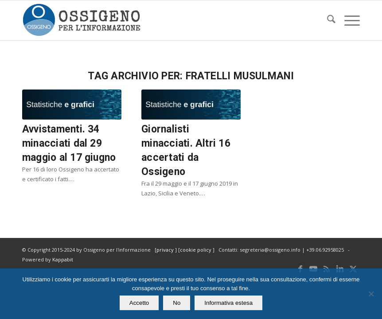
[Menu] (347, 20)
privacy (165, 249)
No (176, 303)
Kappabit (62, 259)
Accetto (139, 303)
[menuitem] (326, 20)
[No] (370, 293)
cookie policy (196, 249)
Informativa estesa (228, 303)
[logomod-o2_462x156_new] (81, 20)
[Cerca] (326, 20)
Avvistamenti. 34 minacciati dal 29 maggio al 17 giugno (69, 143)
